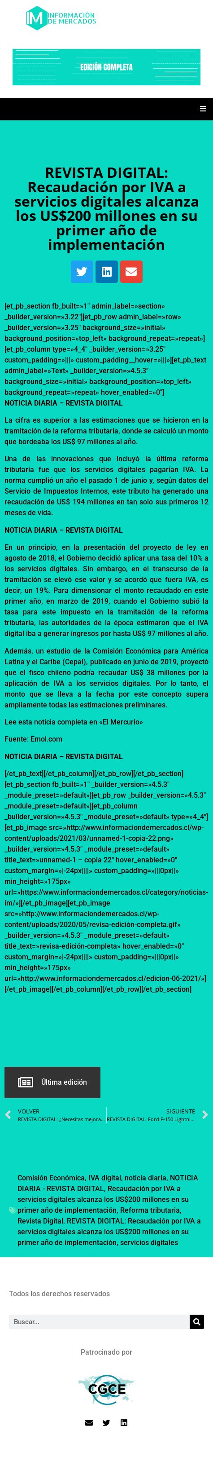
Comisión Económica (51, 1178)
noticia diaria (145, 1178)
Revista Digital (40, 1221)
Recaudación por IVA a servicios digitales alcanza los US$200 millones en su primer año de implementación (103, 1199)
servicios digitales (149, 1242)
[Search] (197, 1322)
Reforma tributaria (150, 1210)
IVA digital (104, 1178)
